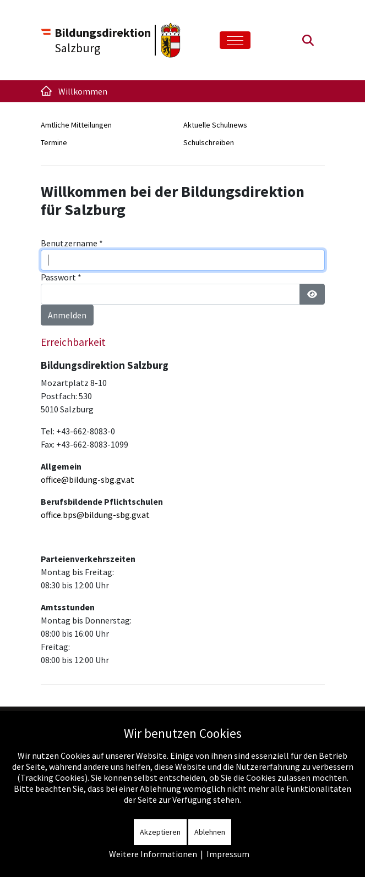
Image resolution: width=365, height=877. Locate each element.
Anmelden (67, 315)
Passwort (61, 277)
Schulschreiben (208, 142)
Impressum (227, 853)
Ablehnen (209, 832)
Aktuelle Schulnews (215, 125)
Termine (54, 142)
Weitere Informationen (153, 853)
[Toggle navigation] (235, 40)
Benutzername (72, 243)
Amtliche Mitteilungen (76, 125)
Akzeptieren (160, 832)
